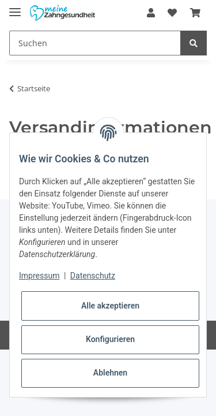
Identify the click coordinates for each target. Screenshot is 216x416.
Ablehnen (110, 372)
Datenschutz (92, 275)
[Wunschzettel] (172, 12)
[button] (151, 12)
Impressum (39, 275)
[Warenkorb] (195, 12)
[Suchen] (95, 43)
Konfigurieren (110, 339)
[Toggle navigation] (15, 7)
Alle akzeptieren (110, 305)
